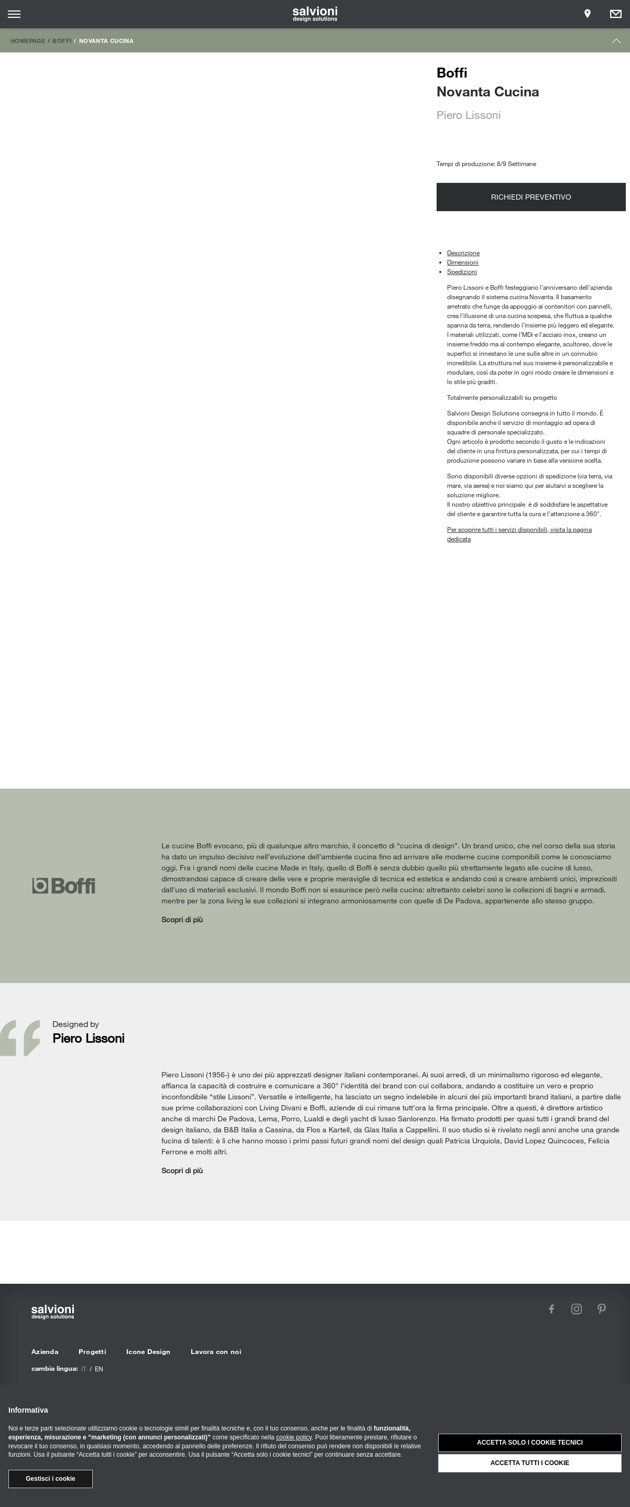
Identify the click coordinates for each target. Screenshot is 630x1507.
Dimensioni (463, 262)
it (83, 1368)
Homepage (27, 40)
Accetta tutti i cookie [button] (530, 1463)
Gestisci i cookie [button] (50, 1478)
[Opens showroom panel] (587, 14)
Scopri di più (182, 919)
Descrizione (463, 252)
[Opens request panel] (616, 14)
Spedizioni (462, 271)
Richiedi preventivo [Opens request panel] (531, 196)
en (99, 1368)
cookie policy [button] (294, 1437)
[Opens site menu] (14, 14)
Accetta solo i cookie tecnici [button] (530, 1442)
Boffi (61, 40)
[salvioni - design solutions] (315, 14)
